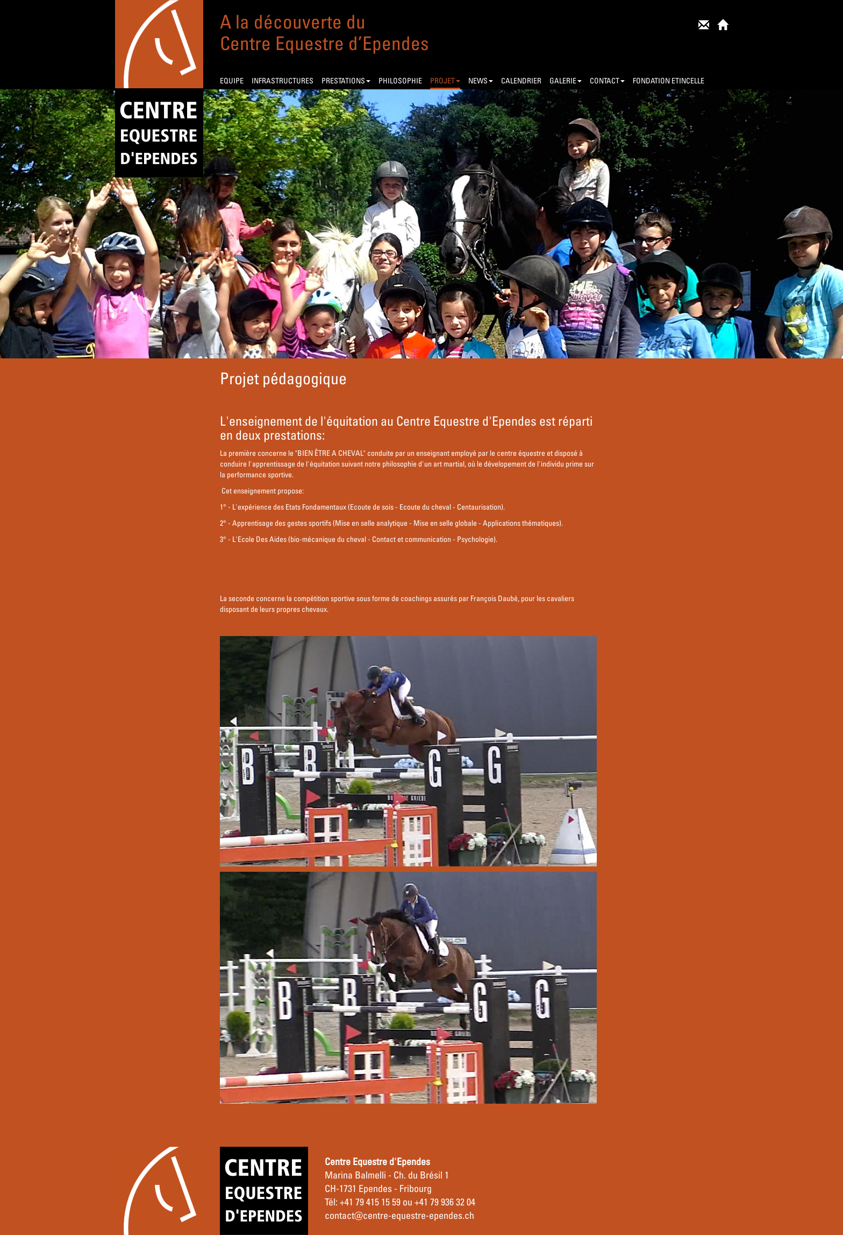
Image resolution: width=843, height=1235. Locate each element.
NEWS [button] (480, 80)
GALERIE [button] (565, 80)
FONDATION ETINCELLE (668, 80)
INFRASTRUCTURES (282, 80)
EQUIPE (232, 80)
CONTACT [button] (607, 80)
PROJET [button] (445, 80)
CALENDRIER (521, 80)
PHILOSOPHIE (400, 80)
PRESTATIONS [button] (346, 80)
